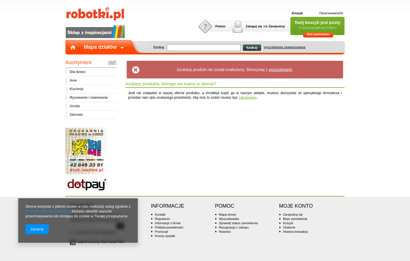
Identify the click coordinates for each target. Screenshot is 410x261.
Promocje (161, 231)
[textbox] (204, 47)
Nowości (225, 231)
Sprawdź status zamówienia (238, 223)
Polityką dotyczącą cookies (47, 211)
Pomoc (220, 26)
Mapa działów (100, 47)
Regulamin (162, 218)
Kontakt (160, 214)
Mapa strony (227, 214)
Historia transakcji (295, 231)
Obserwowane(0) (331, 13)
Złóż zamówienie (318, 34)
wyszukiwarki (280, 69)
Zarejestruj (276, 26)
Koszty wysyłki (165, 236)
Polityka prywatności (169, 227)
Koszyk (297, 13)
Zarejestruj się (293, 214)
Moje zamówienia (295, 218)
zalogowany (247, 98)
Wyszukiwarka (229, 218)
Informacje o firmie (168, 223)
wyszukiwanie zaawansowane (285, 47)
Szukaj (252, 47)
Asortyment (78, 62)
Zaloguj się (254, 26)
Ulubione (289, 227)
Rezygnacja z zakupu (234, 227)
